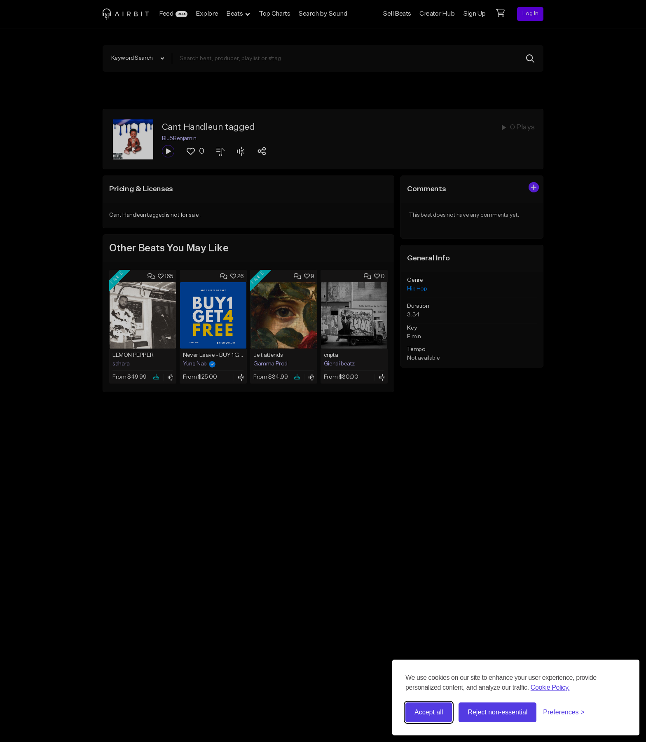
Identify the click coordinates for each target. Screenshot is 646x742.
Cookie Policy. (550, 687)
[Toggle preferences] (564, 712)
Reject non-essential (497, 712)
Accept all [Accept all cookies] (428, 712)
